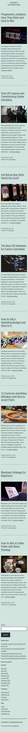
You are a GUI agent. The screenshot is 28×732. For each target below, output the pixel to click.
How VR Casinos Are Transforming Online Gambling (12, 96)
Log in (3, 706)
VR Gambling (12, 159)
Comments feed (5, 711)
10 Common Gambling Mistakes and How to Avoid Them (14, 396)
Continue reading (6, 70)
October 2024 (5, 685)
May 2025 (4, 668)
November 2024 (5, 683)
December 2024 (5, 680)
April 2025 (4, 671)
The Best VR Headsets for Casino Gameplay (13, 656)
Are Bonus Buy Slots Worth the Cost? (11, 653)
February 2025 (5, 676)
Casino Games (12, 528)
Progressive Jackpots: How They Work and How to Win (13, 17)
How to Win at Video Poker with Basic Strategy (12, 546)
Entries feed (4, 709)
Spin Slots (11, 78)
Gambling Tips (12, 378)
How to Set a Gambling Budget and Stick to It (13, 322)
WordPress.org (5, 714)
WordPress (16, 726)
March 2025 (4, 673)
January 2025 (5, 678)
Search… (3, 625)
